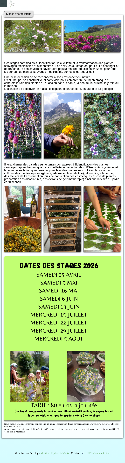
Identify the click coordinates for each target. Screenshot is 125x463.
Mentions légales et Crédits (55, 453)
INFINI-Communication (97, 453)
